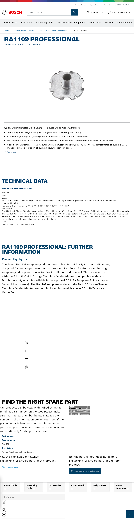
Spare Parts (94, 5)
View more (11, 152)
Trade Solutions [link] (121, 487)
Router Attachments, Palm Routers (53, 30)
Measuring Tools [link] (31, 487)
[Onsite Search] (74, 12)
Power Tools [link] (10, 485)
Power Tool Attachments (24, 30)
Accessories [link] (55, 485)
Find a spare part (35, 380)
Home (7, 30)
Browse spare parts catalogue (85, 471)
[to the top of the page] (130, 514)
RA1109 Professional (80, 30)
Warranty (107, 5)
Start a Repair (80, 5)
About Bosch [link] (78, 485)
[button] (4, 503)
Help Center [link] (99, 485)
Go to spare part (10, 467)
